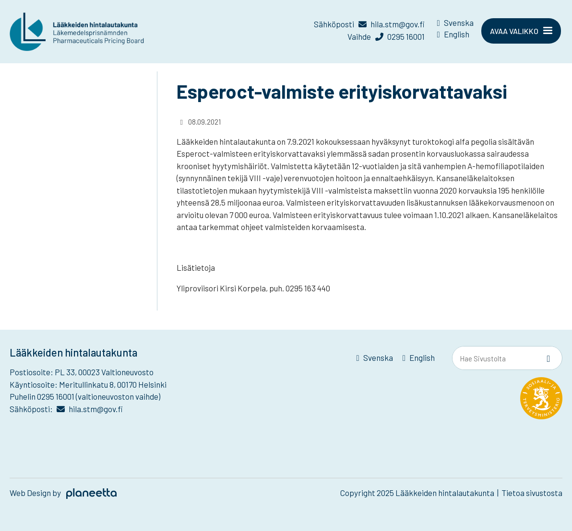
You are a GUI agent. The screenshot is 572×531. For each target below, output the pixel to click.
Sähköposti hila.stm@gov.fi (369, 24)
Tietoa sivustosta (531, 492)
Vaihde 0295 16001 (385, 36)
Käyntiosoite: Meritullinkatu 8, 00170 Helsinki (88, 384)
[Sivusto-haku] (548, 358)
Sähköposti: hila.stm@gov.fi (66, 409)
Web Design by (63, 492)
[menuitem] (455, 24)
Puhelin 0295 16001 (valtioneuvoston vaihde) (85, 396)
